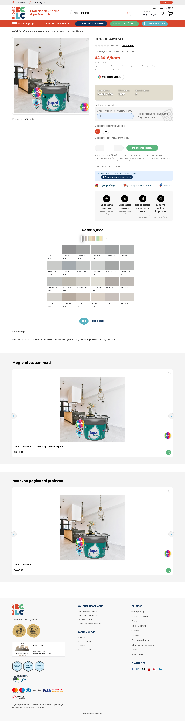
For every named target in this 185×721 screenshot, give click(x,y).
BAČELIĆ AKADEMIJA (95, 23)
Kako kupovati (138, 626)
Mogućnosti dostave (140, 185)
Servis (134, 649)
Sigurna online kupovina (160, 208)
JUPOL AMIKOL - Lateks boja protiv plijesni (38, 446)
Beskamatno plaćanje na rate (142, 208)
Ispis (29, 119)
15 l (105, 131)
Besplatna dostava (107, 206)
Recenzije (128, 45)
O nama (135, 630)
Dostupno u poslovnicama (118, 177)
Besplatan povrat (125, 206)
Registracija (149, 14)
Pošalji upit (166, 2)
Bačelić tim (137, 654)
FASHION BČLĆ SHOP (128, 23)
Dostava (135, 635)
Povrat (134, 621)
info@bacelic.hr (93, 623)
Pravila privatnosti (140, 640)
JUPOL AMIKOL (23, 564)
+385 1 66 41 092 (160, 23)
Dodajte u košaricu (142, 148)
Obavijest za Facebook (142, 645)
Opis (83, 321)
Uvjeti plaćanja (107, 185)
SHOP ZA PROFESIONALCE (56, 23)
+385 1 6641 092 (90, 615)
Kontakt (168, 185)
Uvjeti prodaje (138, 611)
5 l (97, 131)
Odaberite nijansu (111, 77)
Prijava (146, 11)
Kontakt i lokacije (139, 616)
